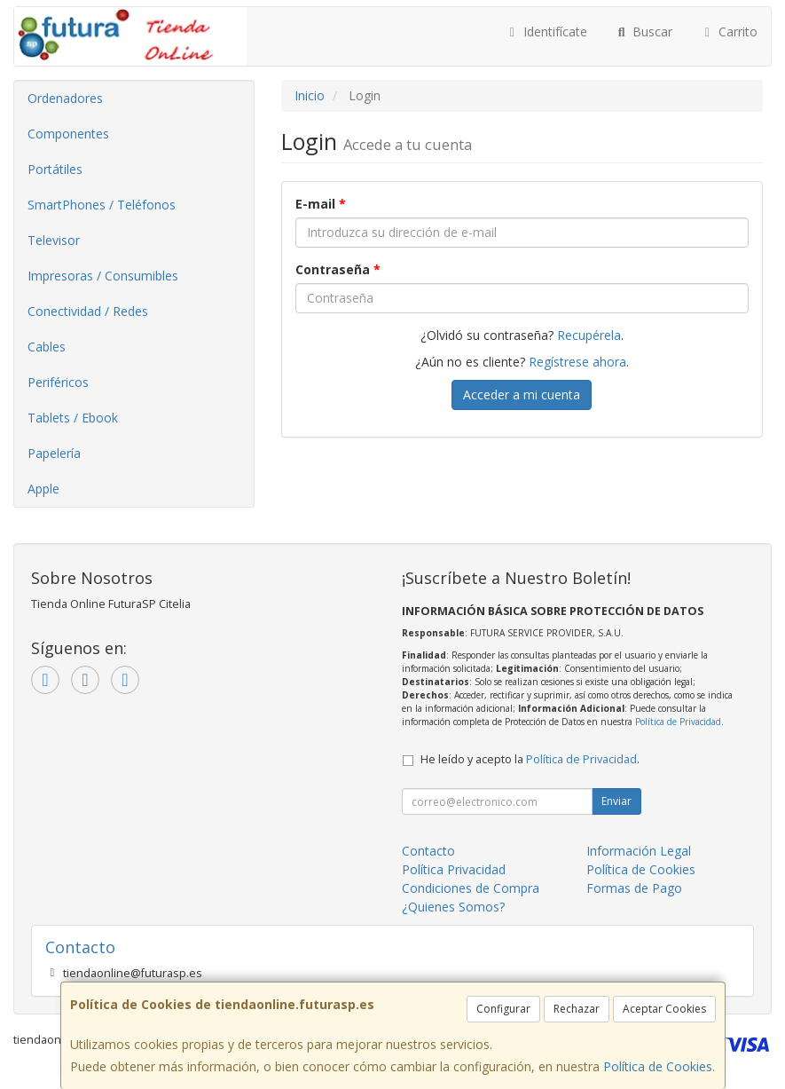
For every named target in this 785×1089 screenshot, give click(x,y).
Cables (46, 346)
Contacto (428, 850)
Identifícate (545, 31)
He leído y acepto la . (530, 759)
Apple (43, 488)
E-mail (320, 203)
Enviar (616, 801)
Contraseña (338, 269)
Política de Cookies (657, 1066)
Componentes (68, 133)
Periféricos (58, 382)
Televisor (53, 240)
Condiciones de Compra (470, 888)
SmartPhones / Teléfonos (101, 204)
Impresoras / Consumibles (102, 275)
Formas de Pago (634, 888)
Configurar (503, 1008)
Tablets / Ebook (72, 417)
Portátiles (54, 169)
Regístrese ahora (577, 361)
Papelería (54, 453)
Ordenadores (65, 98)
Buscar (643, 31)
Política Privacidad (454, 869)
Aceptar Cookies (664, 1008)
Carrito (728, 31)
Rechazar (576, 1008)
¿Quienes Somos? (453, 906)
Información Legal (638, 850)
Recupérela (589, 335)
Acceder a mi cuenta (521, 394)
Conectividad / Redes (87, 311)
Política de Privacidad (678, 721)
